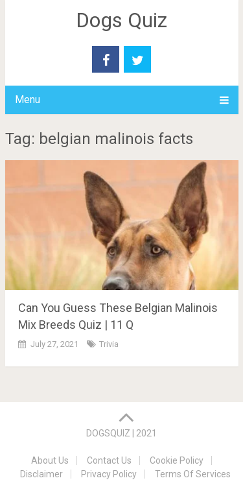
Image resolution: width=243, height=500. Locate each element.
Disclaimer (41, 474)
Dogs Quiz (121, 20)
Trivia (109, 344)
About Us (50, 460)
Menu (27, 99)
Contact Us (109, 460)
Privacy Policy (109, 474)
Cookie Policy (176, 460)
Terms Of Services (193, 474)
